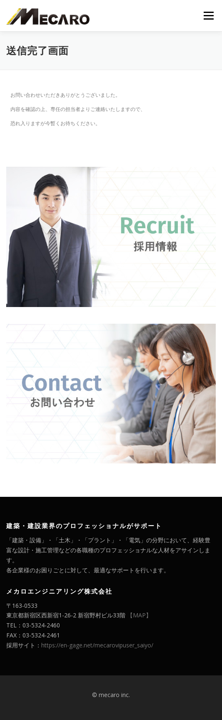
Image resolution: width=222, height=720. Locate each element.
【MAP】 (139, 615)
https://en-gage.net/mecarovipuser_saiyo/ (97, 645)
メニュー (208, 15)
